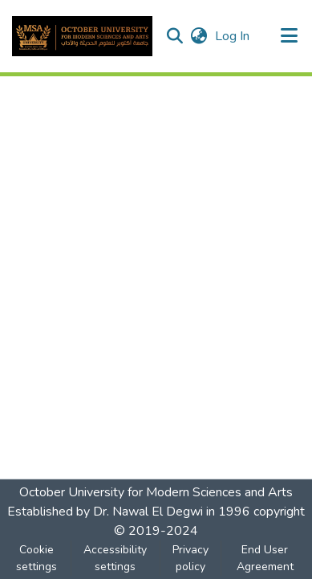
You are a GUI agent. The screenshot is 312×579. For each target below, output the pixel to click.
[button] (82, 36)
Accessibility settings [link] (115, 558)
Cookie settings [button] (36, 558)
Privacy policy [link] (190, 558)
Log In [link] (233, 36)
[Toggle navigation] (289, 36)
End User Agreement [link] (265, 558)
